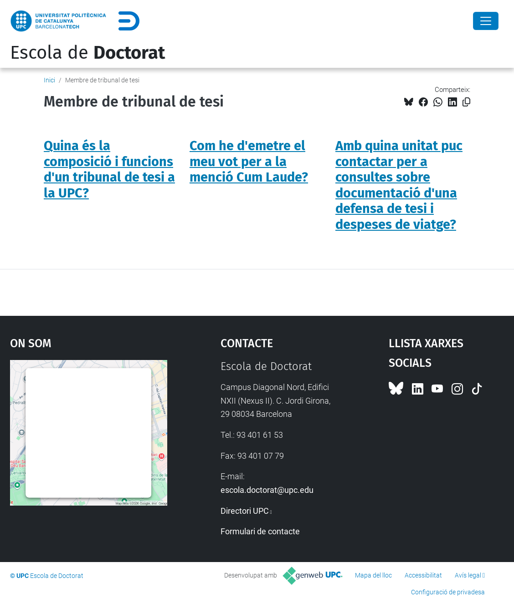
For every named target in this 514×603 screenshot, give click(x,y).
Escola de (87, 53)
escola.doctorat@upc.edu (267, 490)
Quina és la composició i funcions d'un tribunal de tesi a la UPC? (109, 169)
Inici (49, 80)
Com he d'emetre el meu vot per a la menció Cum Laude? (249, 161)
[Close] (486, 21)
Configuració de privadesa (448, 592)
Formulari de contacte (260, 531)
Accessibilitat (423, 575)
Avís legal (468, 575)
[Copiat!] (466, 102)
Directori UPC (245, 511)
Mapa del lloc (373, 575)
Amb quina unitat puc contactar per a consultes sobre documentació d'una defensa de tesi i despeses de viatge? (399, 185)
